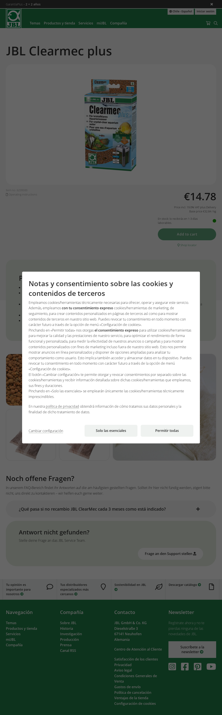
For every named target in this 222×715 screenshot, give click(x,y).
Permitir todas (167, 430)
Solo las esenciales (111, 430)
